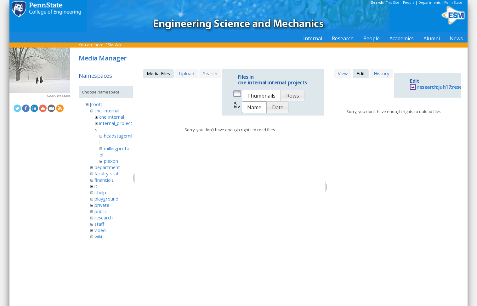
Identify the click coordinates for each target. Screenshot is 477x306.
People (409, 2)
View (343, 73)
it (95, 186)
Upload (186, 73)
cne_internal (106, 110)
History (381, 73)
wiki (98, 236)
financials (104, 180)
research (103, 217)
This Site (392, 2)
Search (210, 73)
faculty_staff (107, 173)
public (100, 211)
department (107, 167)
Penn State (453, 2)
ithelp (100, 192)
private (101, 205)
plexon (111, 161)
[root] (96, 104)
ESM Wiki (113, 45)
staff (99, 224)
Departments (429, 2)
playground (106, 199)
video (100, 230)
